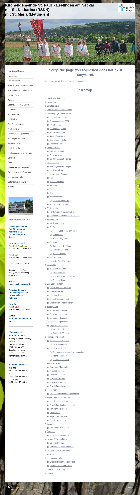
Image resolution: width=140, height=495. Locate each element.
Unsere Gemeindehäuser (57, 439)
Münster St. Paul (57, 151)
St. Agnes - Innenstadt (59, 310)
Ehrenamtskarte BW (58, 117)
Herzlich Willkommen (56, 98)
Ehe (51, 193)
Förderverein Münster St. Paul (62, 212)
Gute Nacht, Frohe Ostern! (64, 276)
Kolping (53, 454)
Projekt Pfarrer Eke (58, 382)
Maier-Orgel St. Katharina (63, 261)
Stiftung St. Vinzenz (61, 333)
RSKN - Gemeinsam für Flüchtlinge (64, 394)
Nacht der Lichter (57, 144)
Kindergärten (52, 307)
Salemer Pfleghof (57, 443)
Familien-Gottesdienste (59, 401)
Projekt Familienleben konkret (62, 405)
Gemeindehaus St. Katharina (62, 447)
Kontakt (50, 473)
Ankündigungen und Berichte (59, 113)
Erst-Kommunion (57, 182)
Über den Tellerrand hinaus (61, 466)
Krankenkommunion (61, 200)
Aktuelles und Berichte (59, 341)
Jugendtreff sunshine (58, 416)
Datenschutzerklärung (56, 469)
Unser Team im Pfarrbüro (60, 288)
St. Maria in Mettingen (59, 155)
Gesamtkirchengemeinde (57, 322)
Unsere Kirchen (53, 147)
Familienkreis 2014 (58, 420)
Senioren (50, 424)
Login (130, 487)
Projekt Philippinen (57, 378)
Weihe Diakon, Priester (59, 204)
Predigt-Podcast (56, 170)
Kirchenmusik (52, 219)
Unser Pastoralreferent (59, 299)
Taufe (52, 178)
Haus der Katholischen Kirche (59, 110)
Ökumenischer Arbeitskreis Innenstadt (68, 352)
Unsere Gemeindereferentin (61, 303)
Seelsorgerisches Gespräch (61, 166)
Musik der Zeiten (57, 223)
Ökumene (51, 431)
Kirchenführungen (57, 132)
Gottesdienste (53, 163)
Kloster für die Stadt (58, 269)
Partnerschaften (53, 363)
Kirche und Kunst (60, 356)
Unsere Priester (56, 291)
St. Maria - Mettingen (58, 314)
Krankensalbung (56, 197)
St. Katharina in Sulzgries (60, 159)
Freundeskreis (59, 329)
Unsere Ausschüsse (58, 348)
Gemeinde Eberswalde (59, 367)
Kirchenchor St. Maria (62, 246)
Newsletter (51, 102)
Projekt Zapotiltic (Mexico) (60, 386)
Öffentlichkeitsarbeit (61, 360)
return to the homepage (77, 81)
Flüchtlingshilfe (53, 390)
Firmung (53, 185)
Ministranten (55, 413)
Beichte (53, 189)
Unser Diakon (55, 295)
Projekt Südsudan (57, 375)
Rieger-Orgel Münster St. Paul (65, 231)
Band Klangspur (59, 254)
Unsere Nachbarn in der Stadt (62, 462)
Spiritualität (51, 265)
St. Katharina (55, 257)
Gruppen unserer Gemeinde (58, 450)
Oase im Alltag (59, 280)
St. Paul (53, 227)
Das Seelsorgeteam (55, 284)
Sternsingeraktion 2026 (59, 121)
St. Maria (53, 242)
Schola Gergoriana (60, 238)
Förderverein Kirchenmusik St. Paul (64, 216)
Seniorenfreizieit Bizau (59, 428)
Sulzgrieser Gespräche (59, 435)
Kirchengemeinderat (55, 337)
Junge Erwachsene (58, 136)
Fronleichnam (55, 125)
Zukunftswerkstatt (60, 344)
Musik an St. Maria (60, 250)
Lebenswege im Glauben (57, 174)
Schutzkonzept (53, 106)
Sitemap (25, 487)
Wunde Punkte (59, 272)
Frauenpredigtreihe (58, 129)
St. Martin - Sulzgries (58, 318)
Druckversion (14, 487)
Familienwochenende (59, 409)
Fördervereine (53, 208)
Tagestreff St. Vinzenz (59, 325)
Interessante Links (54, 458)
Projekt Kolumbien (57, 371)
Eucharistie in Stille (58, 140)
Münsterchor (58, 235)
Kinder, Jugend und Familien (59, 397)
